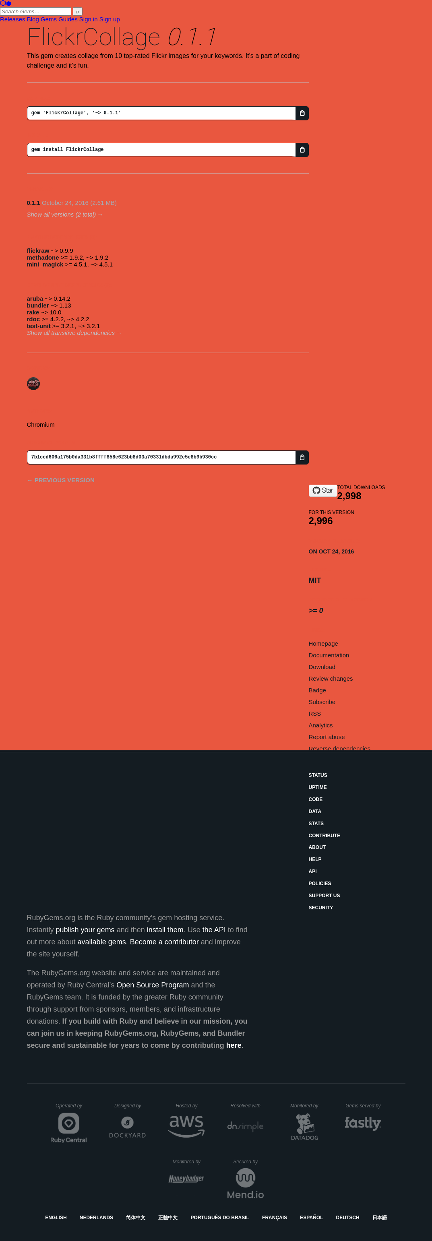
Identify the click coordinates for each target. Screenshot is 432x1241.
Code (316, 799)
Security (321, 908)
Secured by (248, 1162)
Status (318, 775)
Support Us (324, 895)
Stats (316, 823)
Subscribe (322, 701)
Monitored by (306, 1106)
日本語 (379, 1217)
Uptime (318, 787)
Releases (12, 19)
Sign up (109, 19)
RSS (315, 713)
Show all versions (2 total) (61, 214)
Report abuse (327, 736)
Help (315, 859)
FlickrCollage (93, 37)
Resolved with (246, 1106)
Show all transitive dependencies (71, 332)
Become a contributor (164, 942)
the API (214, 930)
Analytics (321, 725)
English (55, 1217)
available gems (102, 942)
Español (311, 1217)
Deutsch (348, 1217)
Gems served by (363, 1106)
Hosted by (190, 1106)
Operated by (71, 1108)
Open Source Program (152, 985)
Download (322, 666)
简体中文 (135, 1217)
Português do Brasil (220, 1217)
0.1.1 (33, 202)
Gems (49, 19)
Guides (68, 19)
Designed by (130, 1106)
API (313, 871)
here (234, 1045)
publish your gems (85, 930)
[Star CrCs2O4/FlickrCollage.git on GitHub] (323, 491)
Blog (33, 19)
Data (315, 811)
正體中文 (168, 1217)
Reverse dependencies (339, 748)
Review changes (331, 678)
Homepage (323, 643)
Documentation (329, 655)
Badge (317, 690)
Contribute (325, 835)
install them (165, 930)
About (317, 847)
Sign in (88, 19)
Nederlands (96, 1217)
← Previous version (61, 480)
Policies (320, 883)
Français (274, 1217)
